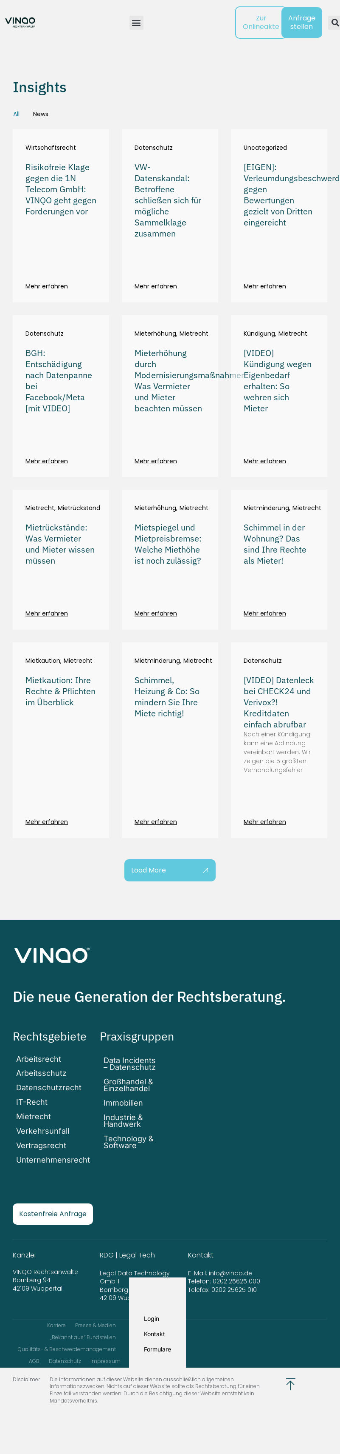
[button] (136, 23)
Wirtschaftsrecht (50, 147)
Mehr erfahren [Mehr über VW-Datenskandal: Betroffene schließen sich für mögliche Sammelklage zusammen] (156, 286)
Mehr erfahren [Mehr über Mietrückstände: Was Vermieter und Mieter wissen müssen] (46, 613)
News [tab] (40, 114)
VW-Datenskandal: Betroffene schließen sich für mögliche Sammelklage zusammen (168, 200)
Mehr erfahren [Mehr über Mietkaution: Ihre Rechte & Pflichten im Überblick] (46, 822)
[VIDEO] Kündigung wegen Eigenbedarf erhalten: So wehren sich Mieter (278, 380)
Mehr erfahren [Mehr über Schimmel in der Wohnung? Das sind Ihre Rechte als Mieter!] (265, 613)
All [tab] (16, 114)
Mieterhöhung (155, 333)
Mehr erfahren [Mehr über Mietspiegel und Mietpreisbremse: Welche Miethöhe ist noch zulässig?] (156, 613)
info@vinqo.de (231, 1260)
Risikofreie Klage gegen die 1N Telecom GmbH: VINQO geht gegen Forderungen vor (60, 189)
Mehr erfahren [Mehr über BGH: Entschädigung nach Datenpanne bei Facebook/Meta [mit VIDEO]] (46, 461)
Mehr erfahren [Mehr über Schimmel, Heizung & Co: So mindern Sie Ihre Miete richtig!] (156, 822)
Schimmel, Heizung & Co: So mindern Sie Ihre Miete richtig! (167, 696)
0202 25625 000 (236, 1268)
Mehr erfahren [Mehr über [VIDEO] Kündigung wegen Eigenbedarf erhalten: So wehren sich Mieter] (265, 461)
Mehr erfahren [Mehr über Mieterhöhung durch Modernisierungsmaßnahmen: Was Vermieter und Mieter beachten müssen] (156, 461)
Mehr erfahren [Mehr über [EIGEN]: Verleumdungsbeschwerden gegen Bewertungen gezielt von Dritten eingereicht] (265, 286)
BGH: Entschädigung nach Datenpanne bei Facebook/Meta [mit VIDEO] (58, 380)
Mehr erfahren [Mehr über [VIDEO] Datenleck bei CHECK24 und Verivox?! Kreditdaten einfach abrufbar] (265, 822)
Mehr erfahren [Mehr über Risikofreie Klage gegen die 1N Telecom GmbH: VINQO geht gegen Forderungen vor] (46, 286)
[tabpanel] (170, 505)
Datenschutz (154, 147)
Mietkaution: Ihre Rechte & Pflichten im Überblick (60, 691)
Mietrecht (194, 333)
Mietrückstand (79, 508)
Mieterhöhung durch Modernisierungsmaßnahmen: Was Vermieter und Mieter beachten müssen (191, 380)
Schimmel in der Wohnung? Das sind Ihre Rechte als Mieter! (275, 544)
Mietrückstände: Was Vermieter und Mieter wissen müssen (60, 544)
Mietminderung (266, 508)
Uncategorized (265, 147)
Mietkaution (42, 660)
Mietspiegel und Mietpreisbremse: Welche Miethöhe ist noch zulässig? (168, 544)
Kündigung (259, 333)
